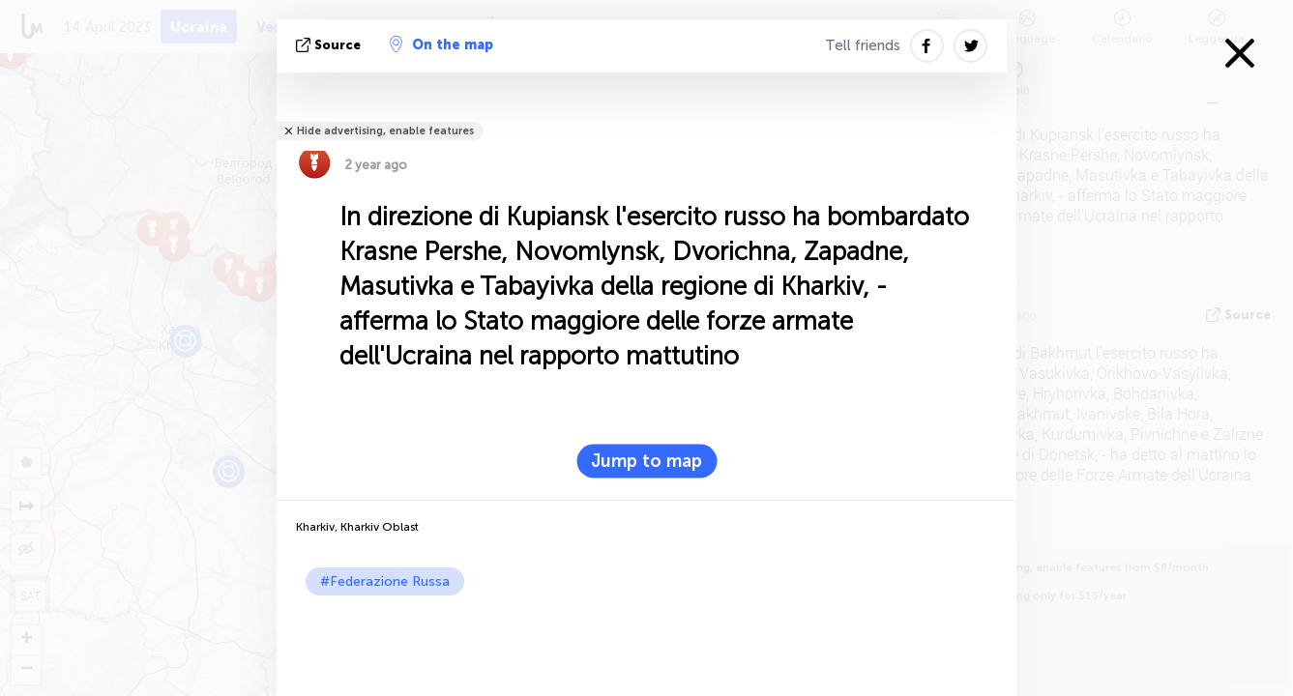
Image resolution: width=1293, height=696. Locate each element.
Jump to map (646, 461)
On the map (441, 44)
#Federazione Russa (385, 581)
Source (330, 45)
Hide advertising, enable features (385, 131)
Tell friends (862, 45)
